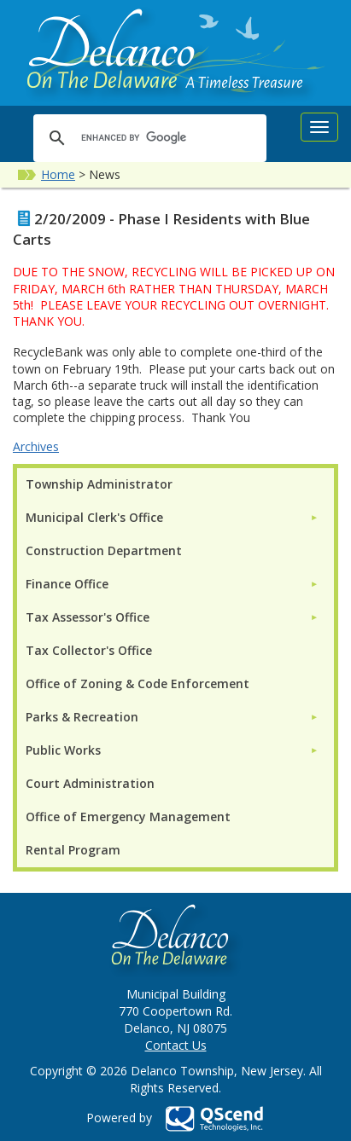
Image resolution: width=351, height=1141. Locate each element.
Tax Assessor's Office (87, 617)
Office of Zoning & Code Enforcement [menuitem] (137, 683)
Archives (36, 446)
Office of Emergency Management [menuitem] (128, 816)
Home (58, 174)
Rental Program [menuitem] (73, 850)
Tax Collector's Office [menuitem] (89, 650)
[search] (147, 138)
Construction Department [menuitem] (104, 550)
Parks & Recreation (82, 717)
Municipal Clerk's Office (94, 517)
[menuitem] (172, 517)
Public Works (63, 750)
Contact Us (176, 1045)
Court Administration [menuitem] (90, 783)
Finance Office (67, 584)
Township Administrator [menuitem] (99, 484)
